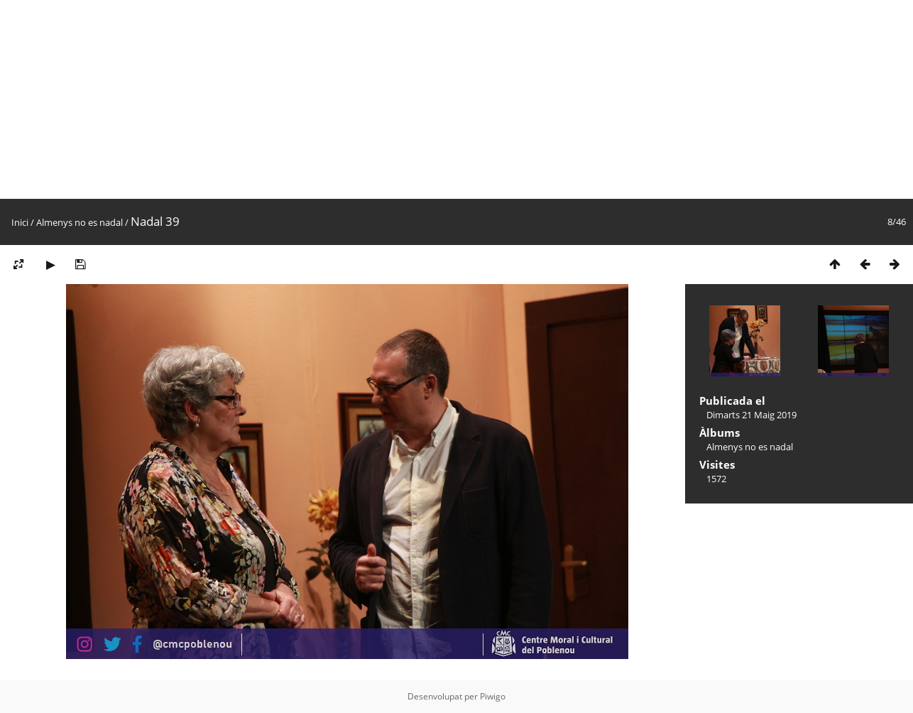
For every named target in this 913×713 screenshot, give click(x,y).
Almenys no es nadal (79, 222)
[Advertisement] (426, 99)
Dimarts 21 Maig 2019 (751, 414)
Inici (19, 222)
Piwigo (492, 696)
